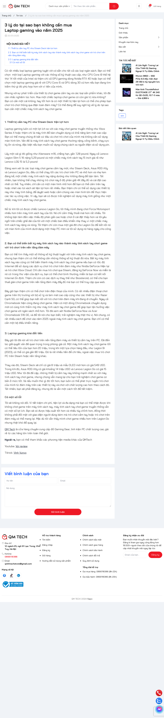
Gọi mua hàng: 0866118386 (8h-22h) (100, 571)
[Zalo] (18, 575)
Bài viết (122, 46)
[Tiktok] (11, 575)
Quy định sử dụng (91, 560)
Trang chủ (123, 28)
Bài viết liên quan (127, 128)
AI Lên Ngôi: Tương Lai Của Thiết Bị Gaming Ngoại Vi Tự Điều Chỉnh (147, 68)
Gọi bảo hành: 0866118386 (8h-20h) (100, 576)
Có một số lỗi (18, 62)
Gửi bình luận (58, 512)
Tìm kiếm (46, 539)
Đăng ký (46, 550)
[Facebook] (4, 575)
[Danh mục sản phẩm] (60, 6)
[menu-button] (4, 6)
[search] (114, 6)
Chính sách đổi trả (91, 555)
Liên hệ (122, 51)
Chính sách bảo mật (92, 539)
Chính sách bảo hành (93, 550)
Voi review (21, 446)
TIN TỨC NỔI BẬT (127, 60)
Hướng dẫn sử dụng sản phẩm (56, 560)
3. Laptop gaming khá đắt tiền (24, 59)
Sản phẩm (123, 37)
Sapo (89, 599)
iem (122, 115)
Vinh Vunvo (20, 452)
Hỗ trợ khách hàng (51, 535)
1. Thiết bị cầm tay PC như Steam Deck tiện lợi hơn (33, 48)
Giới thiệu (123, 32)
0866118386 (11, 556)
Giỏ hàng (46, 555)
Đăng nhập (47, 545)
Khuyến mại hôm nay (128, 42)
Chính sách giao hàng (93, 545)
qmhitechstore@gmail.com (18, 563)
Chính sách (88, 535)
